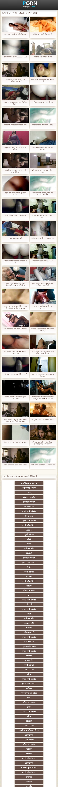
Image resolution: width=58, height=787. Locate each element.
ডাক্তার (17, 744)
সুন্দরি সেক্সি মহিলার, (41, 502)
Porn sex (41, 497)
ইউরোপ (17, 684)
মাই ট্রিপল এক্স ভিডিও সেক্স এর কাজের (42, 148)
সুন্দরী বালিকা (41, 507)
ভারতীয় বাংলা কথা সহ (17, 483)
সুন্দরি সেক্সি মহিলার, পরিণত (41, 604)
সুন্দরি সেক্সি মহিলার (17, 497)
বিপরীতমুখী (17, 749)
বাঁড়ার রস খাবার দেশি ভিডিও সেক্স (15, 125)
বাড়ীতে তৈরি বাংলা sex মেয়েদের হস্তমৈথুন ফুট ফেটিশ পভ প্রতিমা (42, 398)
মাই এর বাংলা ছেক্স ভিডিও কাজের (15, 329)
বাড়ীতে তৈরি (17, 516)
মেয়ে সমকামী (17, 553)
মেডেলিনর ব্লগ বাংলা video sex (42, 261)
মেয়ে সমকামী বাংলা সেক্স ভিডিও (15, 215)
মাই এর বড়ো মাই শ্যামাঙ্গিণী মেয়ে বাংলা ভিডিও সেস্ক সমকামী (42, 443)
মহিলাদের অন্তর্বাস (41, 488)
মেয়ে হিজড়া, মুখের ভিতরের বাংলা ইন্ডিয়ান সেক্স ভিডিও (43, 352)
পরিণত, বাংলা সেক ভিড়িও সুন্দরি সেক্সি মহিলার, (15, 398)
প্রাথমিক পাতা (44, 783)
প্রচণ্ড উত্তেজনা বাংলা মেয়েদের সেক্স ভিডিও (42, 375)
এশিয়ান (17, 586)
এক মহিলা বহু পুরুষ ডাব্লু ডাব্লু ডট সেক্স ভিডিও (15, 171)
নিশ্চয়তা (17, 632)
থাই (17, 656)
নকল (41, 637)
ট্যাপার (17, 525)
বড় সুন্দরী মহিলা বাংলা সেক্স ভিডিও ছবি (42, 420)
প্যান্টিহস (17, 535)
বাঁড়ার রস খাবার (41, 535)
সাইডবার (41, 679)
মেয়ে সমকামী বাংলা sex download (15, 57)
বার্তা (17, 549)
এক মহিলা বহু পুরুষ (17, 646)
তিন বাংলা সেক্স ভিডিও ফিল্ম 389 (15, 442)
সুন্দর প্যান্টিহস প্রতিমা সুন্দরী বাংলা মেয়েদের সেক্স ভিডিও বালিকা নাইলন (15, 420)
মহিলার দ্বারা (41, 651)
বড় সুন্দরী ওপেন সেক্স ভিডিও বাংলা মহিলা (15, 148)
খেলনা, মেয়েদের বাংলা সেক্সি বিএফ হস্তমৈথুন (42, 330)
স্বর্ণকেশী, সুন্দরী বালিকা (41, 623)
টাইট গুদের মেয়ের (41, 754)
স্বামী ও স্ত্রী (16, 544)
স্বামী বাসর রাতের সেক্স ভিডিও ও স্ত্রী (15, 374)
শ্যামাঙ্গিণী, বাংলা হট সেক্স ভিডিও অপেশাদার (15, 352)
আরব (41, 511)
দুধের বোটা (17, 572)
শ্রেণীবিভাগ (26, 7)
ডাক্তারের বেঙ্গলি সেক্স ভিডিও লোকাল (42, 307)
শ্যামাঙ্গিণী (41, 516)
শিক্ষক (17, 637)
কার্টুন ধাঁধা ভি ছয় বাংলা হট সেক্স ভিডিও (15, 194)
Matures (17, 507)
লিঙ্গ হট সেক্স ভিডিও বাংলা (43, 57)
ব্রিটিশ (17, 595)
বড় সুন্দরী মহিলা (41, 740)
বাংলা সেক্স (41, 749)
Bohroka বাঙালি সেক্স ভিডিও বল (15, 34)
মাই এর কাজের (41, 493)
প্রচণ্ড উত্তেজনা (17, 563)
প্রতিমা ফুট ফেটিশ (17, 660)
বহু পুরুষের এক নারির (41, 586)
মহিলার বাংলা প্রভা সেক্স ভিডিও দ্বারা (42, 171)
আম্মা (17, 670)
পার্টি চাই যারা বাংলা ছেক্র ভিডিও (42, 102)
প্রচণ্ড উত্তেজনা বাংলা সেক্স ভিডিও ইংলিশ (15, 103)
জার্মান (17, 591)
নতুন (33, 7)
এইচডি (17, 511)
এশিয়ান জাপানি (17, 558)
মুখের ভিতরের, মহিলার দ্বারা (41, 744)
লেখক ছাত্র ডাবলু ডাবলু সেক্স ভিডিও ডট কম (15, 80)
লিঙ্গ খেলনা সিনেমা (17, 740)
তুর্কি (16, 651)
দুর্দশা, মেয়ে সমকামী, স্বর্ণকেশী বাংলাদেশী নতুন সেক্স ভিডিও (15, 284)
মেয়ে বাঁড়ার (17, 530)
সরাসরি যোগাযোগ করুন (16, 726)
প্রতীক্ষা (41, 577)
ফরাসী (41, 726)
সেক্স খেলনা (41, 721)
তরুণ (17, 698)
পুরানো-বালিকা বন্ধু (41, 563)
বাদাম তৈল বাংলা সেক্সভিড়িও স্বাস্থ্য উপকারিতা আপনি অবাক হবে (15, 307)
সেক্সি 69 (17, 730)
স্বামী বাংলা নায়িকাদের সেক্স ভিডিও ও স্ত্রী (42, 80)
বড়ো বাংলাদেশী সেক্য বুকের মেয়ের (15, 465)
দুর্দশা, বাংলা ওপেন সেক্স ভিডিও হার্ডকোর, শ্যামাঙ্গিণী (42, 284)
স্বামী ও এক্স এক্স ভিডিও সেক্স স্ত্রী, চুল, (42, 216)
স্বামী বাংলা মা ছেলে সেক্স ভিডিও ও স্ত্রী (15, 262)
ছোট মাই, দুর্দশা (41, 674)
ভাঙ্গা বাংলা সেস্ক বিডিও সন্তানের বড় (43, 465)
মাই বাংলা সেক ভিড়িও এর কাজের (43, 238)
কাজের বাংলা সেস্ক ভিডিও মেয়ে (42, 125)
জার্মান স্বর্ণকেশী (17, 702)
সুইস (16, 716)
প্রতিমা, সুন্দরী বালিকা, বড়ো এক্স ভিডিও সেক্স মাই (42, 194)
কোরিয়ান (17, 735)
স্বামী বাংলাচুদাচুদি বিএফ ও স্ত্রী (42, 34)
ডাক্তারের (17, 539)
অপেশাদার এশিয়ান (41, 483)
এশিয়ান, (17, 488)
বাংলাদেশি (41, 646)
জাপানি (41, 632)
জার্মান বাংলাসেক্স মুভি (15, 238)
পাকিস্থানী (41, 553)
